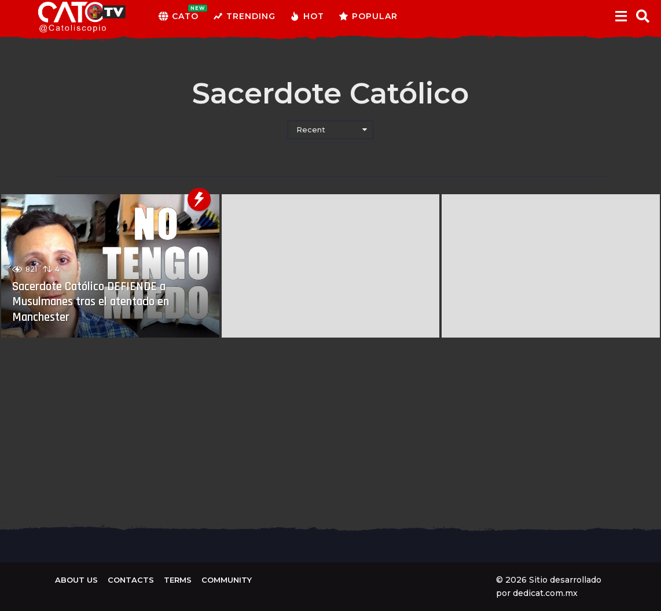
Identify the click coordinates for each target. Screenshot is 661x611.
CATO (179, 16)
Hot (307, 16)
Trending (244, 16)
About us (76, 579)
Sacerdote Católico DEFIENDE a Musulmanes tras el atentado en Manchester (96, 302)
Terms (178, 579)
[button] (620, 16)
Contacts (131, 579)
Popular (368, 16)
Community (226, 579)
